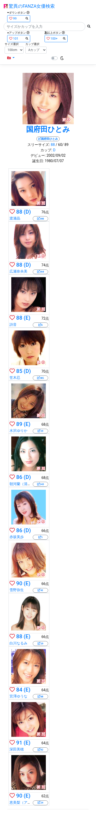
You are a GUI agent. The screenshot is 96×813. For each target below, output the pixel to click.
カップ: (46, 150)
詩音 (13, 324)
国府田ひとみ (48, 129)
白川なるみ (18, 643)
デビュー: (38, 155)
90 (19, 583)
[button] (11, 58)
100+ (56, 38)
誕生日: (38, 161)
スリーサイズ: (38, 145)
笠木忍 (14, 377)
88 (53, 145)
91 (19, 743)
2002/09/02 (56, 155)
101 (18, 38)
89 (19, 424)
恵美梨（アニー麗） (25, 802)
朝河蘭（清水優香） (25, 484)
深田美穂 (16, 749)
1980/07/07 (54, 161)
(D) (27, 212)
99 (18, 18)
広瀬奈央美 (18, 271)
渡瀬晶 (14, 218)
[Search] (44, 26)
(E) (27, 318)
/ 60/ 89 (62, 145)
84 (19, 690)
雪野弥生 (16, 590)
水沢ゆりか (18, 431)
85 (19, 371)
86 (19, 477)
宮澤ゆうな (18, 696)
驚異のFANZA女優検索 (29, 6)
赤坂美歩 (16, 537)
